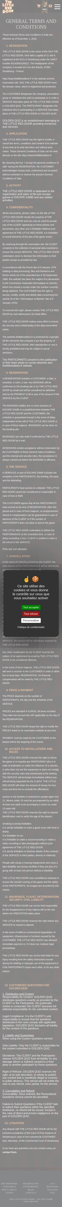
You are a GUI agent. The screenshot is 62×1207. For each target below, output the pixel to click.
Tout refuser (31, 614)
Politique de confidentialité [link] (31, 627)
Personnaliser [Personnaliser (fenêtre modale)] (31, 620)
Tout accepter (31, 607)
